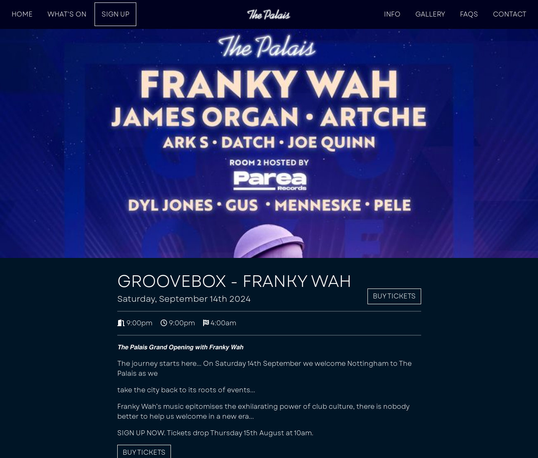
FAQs (469, 14)
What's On (66, 14)
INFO (392, 14)
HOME (22, 14)
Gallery (430, 14)
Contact (509, 14)
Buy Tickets (394, 296)
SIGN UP (115, 14)
